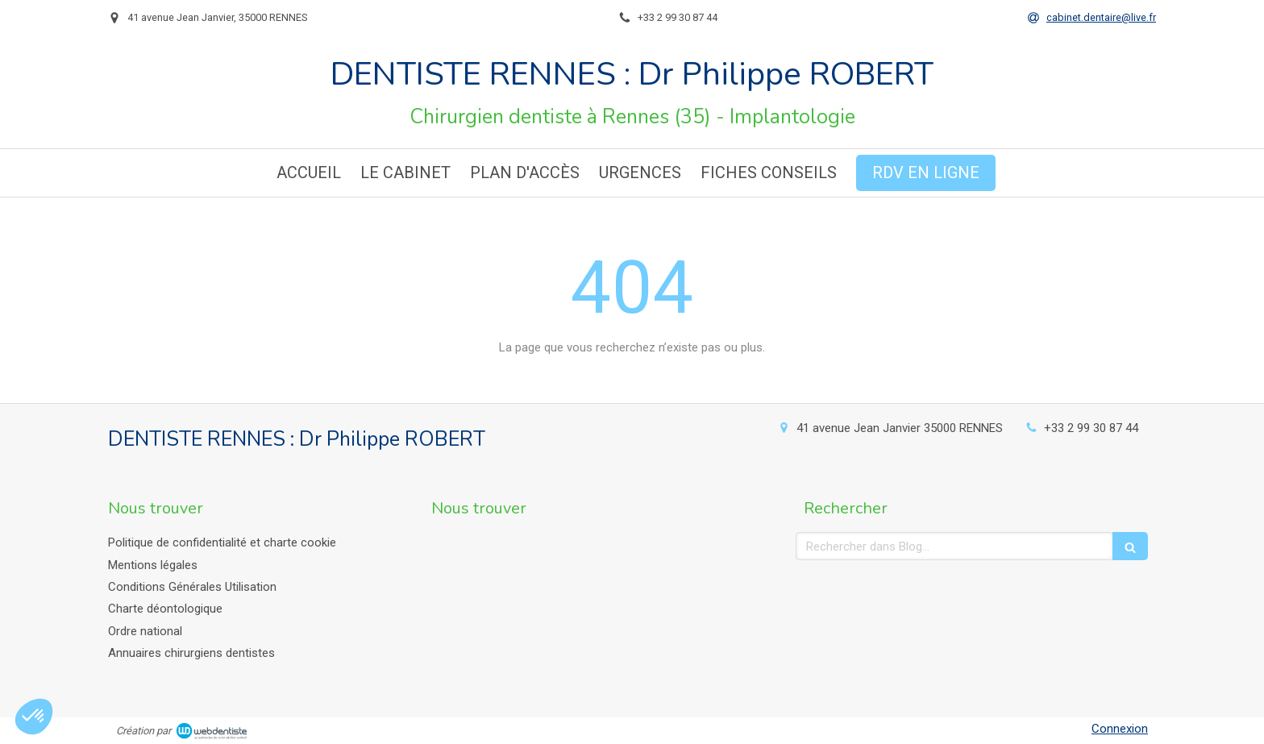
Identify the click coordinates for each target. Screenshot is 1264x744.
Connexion (1119, 728)
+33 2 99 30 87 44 (1091, 428)
